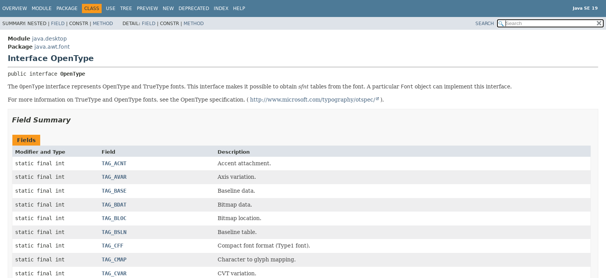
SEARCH (484, 23)
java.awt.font (52, 47)
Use (111, 8)
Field (58, 23)
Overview (14, 8)
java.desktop (49, 39)
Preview (147, 8)
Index (221, 8)
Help (239, 8)
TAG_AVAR (114, 177)
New (168, 8)
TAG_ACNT (114, 163)
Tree (126, 8)
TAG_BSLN (114, 232)
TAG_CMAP (114, 259)
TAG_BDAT (114, 205)
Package (67, 8)
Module (42, 8)
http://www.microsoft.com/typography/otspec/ (312, 100)
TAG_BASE (114, 191)
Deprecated (194, 8)
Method (103, 23)
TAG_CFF (112, 245)
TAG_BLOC (114, 218)
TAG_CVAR (114, 273)
